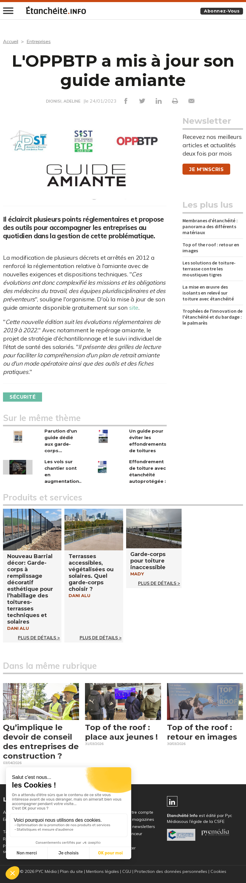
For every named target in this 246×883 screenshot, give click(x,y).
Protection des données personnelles (170, 871)
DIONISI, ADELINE (63, 101)
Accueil (10, 41)
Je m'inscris (206, 169)
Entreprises (39, 41)
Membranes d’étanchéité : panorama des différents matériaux (210, 226)
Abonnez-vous (221, 11)
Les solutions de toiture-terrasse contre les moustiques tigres (209, 269)
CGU (126, 871)
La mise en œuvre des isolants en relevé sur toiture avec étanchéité (208, 293)
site (133, 307)
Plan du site (71, 871)
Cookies (218, 871)
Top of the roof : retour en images (210, 247)
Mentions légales (102, 871)
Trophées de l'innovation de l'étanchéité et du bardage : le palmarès (212, 317)
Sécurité (22, 397)
